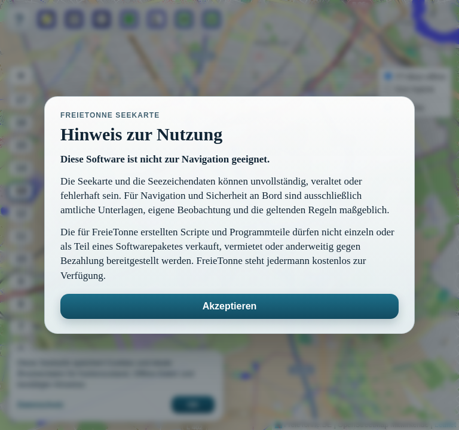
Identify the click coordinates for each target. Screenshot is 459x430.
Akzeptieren (230, 306)
